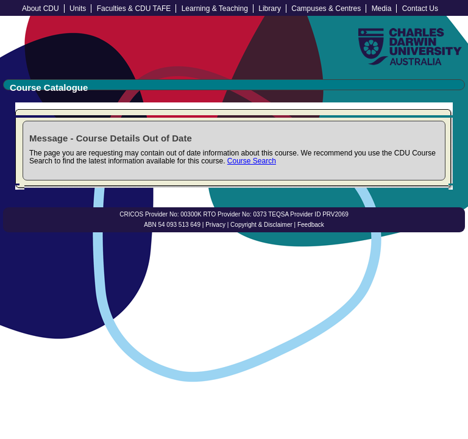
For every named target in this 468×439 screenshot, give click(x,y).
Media (382, 8)
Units (77, 8)
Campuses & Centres (326, 8)
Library (269, 8)
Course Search (251, 161)
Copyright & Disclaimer (261, 224)
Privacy (215, 224)
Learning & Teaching (215, 8)
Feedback (310, 224)
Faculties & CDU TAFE (134, 8)
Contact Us (420, 8)
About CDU (40, 8)
